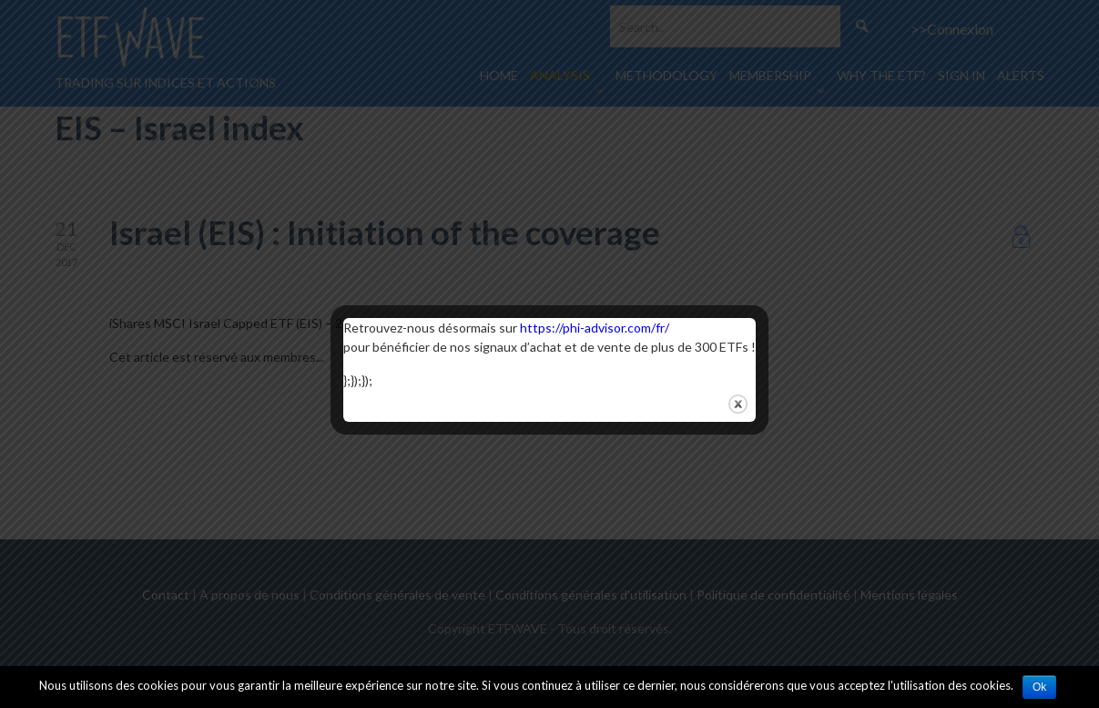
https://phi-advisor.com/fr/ (594, 327)
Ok (1039, 687)
